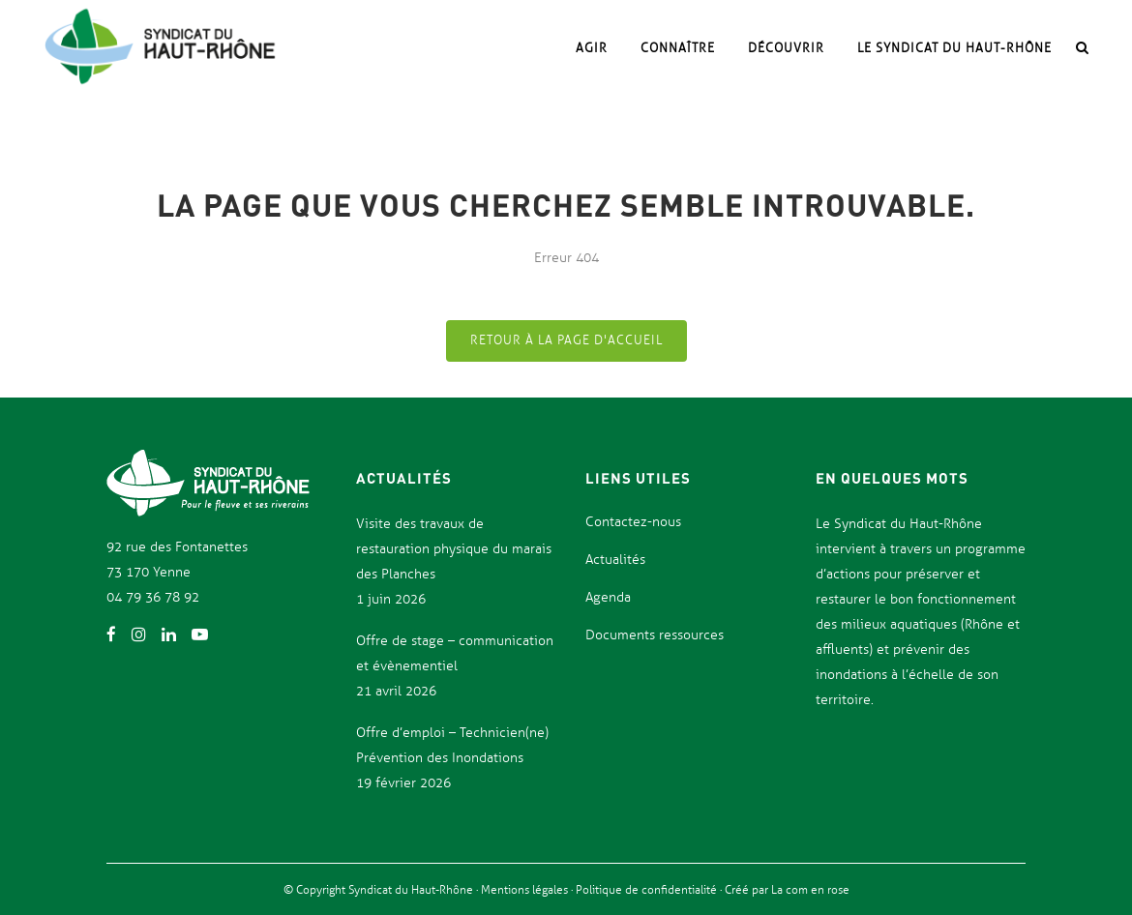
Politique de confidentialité (648, 890)
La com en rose (808, 890)
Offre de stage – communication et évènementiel (454, 653)
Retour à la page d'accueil (566, 340)
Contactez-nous (633, 522)
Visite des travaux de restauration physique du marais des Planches (453, 549)
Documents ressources (654, 635)
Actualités (615, 559)
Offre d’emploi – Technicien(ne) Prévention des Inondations (452, 745)
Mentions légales (526, 890)
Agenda (608, 597)
